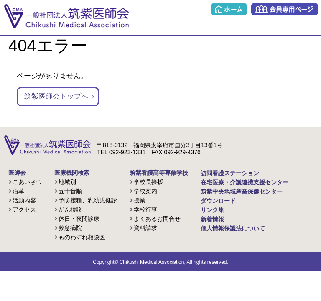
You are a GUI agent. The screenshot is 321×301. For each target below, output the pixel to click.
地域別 (67, 182)
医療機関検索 (71, 172)
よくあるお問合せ (157, 218)
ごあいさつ (27, 182)
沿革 (18, 191)
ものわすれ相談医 (82, 237)
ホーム (229, 9)
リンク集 (212, 210)
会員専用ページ (284, 9)
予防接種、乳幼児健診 (88, 200)
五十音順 (70, 191)
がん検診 (70, 209)
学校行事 (145, 209)
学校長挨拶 (148, 182)
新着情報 (212, 219)
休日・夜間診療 (79, 218)
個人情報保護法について (233, 228)
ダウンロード (218, 200)
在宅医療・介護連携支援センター (244, 182)
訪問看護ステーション (230, 173)
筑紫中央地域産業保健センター (242, 191)
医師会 (17, 172)
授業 (139, 200)
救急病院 (70, 227)
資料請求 (145, 227)
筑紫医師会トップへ (56, 96)
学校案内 (145, 191)
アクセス (24, 209)
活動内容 (24, 200)
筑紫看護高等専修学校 (159, 172)
